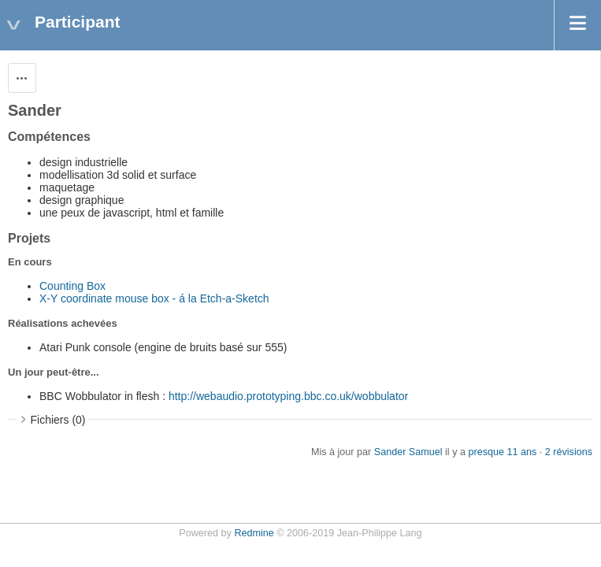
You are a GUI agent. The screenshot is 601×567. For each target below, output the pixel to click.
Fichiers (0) (58, 419)
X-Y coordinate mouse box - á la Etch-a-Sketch (154, 298)
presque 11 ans (502, 452)
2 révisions (568, 452)
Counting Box (72, 286)
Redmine (253, 533)
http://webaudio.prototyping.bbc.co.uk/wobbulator (288, 396)
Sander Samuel (408, 452)
